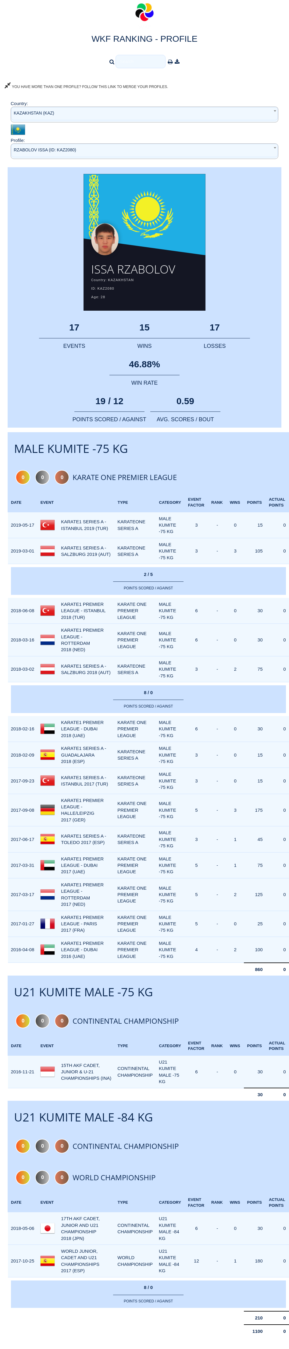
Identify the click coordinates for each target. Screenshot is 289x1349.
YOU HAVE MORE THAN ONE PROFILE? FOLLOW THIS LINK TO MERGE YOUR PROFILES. (86, 87)
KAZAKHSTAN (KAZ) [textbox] (34, 113)
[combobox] (144, 114)
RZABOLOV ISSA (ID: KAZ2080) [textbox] (45, 149)
